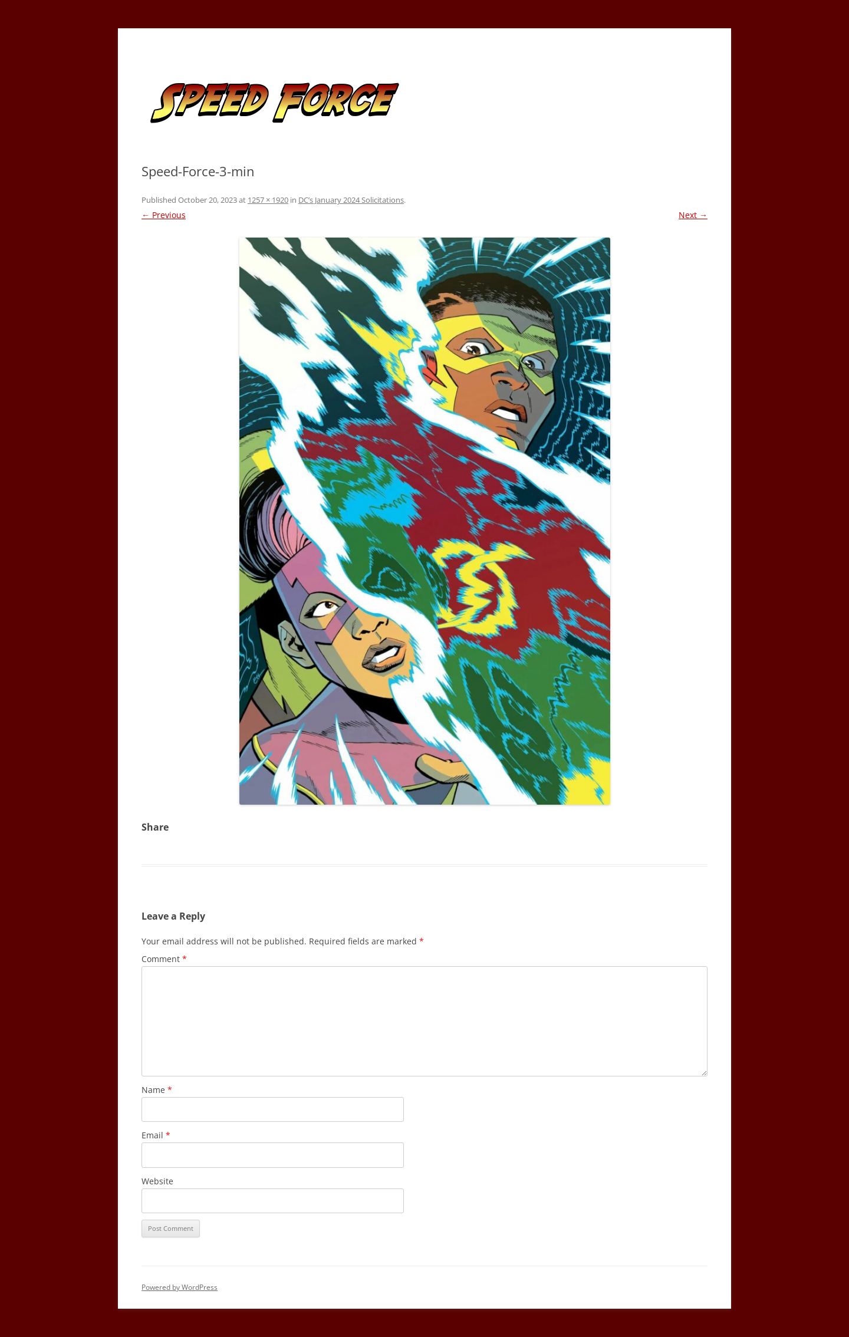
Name (157, 1089)
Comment (164, 958)
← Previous (164, 214)
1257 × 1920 (268, 200)
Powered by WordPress (180, 1287)
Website (157, 1181)
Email (156, 1135)
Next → (693, 214)
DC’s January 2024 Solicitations (351, 200)
